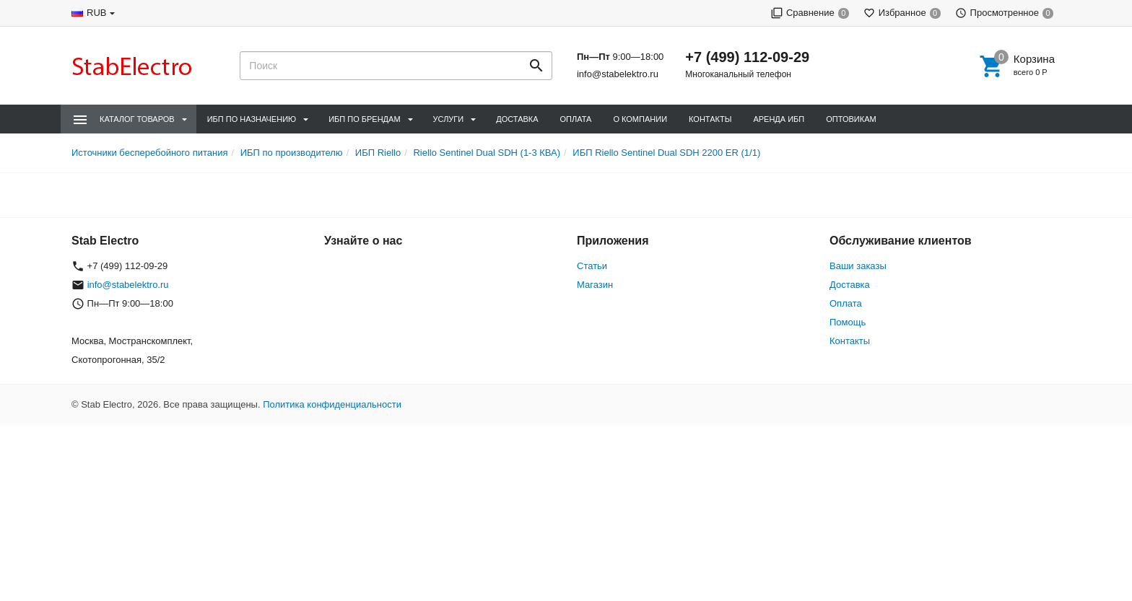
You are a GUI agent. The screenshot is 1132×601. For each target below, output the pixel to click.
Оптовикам (851, 119)
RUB (96, 12)
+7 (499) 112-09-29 (747, 57)
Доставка (517, 119)
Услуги (448, 119)
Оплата (576, 119)
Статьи (592, 265)
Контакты (710, 119)
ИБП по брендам (364, 119)
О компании (640, 119)
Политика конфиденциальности (332, 404)
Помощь (848, 322)
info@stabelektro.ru (617, 74)
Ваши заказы (858, 265)
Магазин (595, 284)
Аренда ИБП (778, 119)
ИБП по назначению (251, 119)
